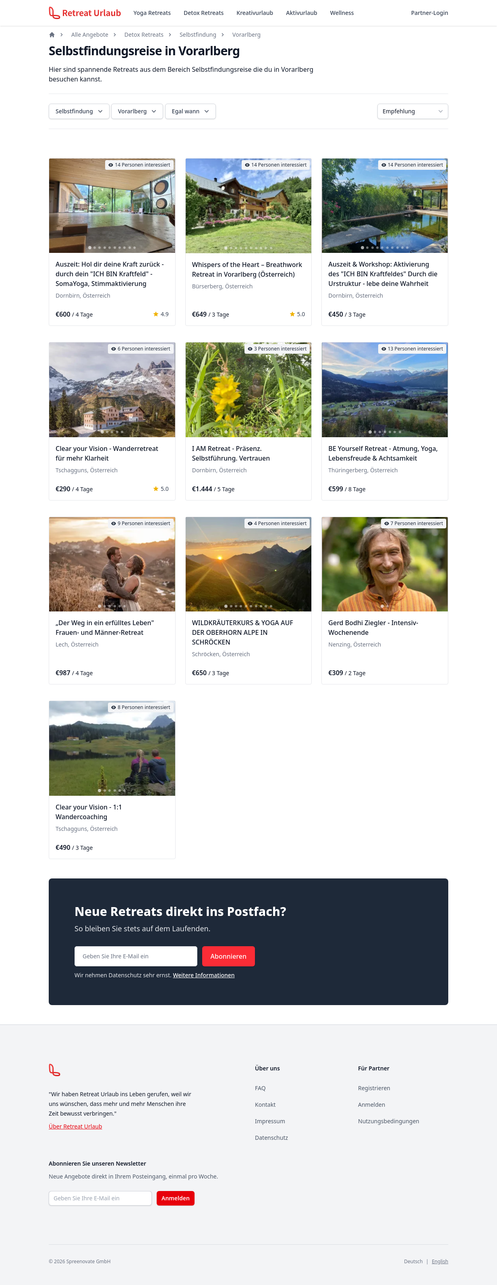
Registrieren (374, 1088)
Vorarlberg (246, 34)
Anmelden (371, 1104)
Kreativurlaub (254, 13)
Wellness (342, 13)
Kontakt (265, 1104)
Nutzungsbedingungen (388, 1121)
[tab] (89, 248)
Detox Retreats (204, 13)
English (440, 1261)
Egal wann (191, 111)
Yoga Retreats (152, 13)
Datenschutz (271, 1137)
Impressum (270, 1121)
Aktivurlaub (301, 13)
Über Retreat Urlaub (75, 1126)
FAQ (260, 1088)
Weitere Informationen (203, 975)
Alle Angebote (89, 34)
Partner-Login (429, 13)
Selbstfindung (198, 34)
